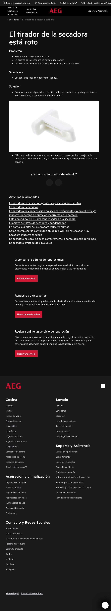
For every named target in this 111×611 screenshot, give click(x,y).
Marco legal (12, 593)
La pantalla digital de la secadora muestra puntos (39, 226)
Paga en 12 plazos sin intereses (16, 3)
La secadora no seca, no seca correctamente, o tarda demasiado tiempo (52, 238)
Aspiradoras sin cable (16, 482)
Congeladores (12, 446)
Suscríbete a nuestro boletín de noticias (24, 538)
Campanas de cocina (15, 451)
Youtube (9, 559)
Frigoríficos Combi (14, 436)
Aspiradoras (11, 513)
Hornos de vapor (13, 415)
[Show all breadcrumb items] (4, 19)
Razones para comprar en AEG (70, 482)
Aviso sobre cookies (32, 593)
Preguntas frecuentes (66, 492)
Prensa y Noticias (14, 533)
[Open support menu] (105, 605)
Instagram (10, 569)
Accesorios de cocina (15, 456)
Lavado (59, 405)
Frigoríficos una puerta (16, 441)
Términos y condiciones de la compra (73, 487)
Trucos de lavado (64, 426)
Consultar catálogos (65, 467)
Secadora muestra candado (25, 234)
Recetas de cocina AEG (16, 467)
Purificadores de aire (15, 502)
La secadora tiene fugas (23, 207)
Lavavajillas (11, 426)
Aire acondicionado (15, 507)
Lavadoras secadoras (66, 421)
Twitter (9, 553)
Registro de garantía (65, 472)
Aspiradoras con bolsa (16, 497)
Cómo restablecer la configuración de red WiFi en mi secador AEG (49, 230)
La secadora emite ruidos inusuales (30, 242)
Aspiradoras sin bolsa (16, 492)
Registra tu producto (15, 543)
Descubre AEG (62, 431)
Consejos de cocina (15, 461)
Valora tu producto (14, 548)
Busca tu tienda (63, 456)
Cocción (9, 405)
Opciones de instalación (45, 3)
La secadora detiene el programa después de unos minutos (45, 203)
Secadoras (61, 415)
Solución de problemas (66, 451)
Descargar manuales (65, 461)
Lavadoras (61, 410)
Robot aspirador (13, 487)
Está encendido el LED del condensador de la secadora (42, 218)
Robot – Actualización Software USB (72, 477)
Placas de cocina (13, 421)
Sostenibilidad (12, 528)
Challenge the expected (67, 436)
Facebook (10, 564)
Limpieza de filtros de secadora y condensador (37, 222)
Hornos (9, 410)
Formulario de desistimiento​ (69, 497)
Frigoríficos (11, 431)
